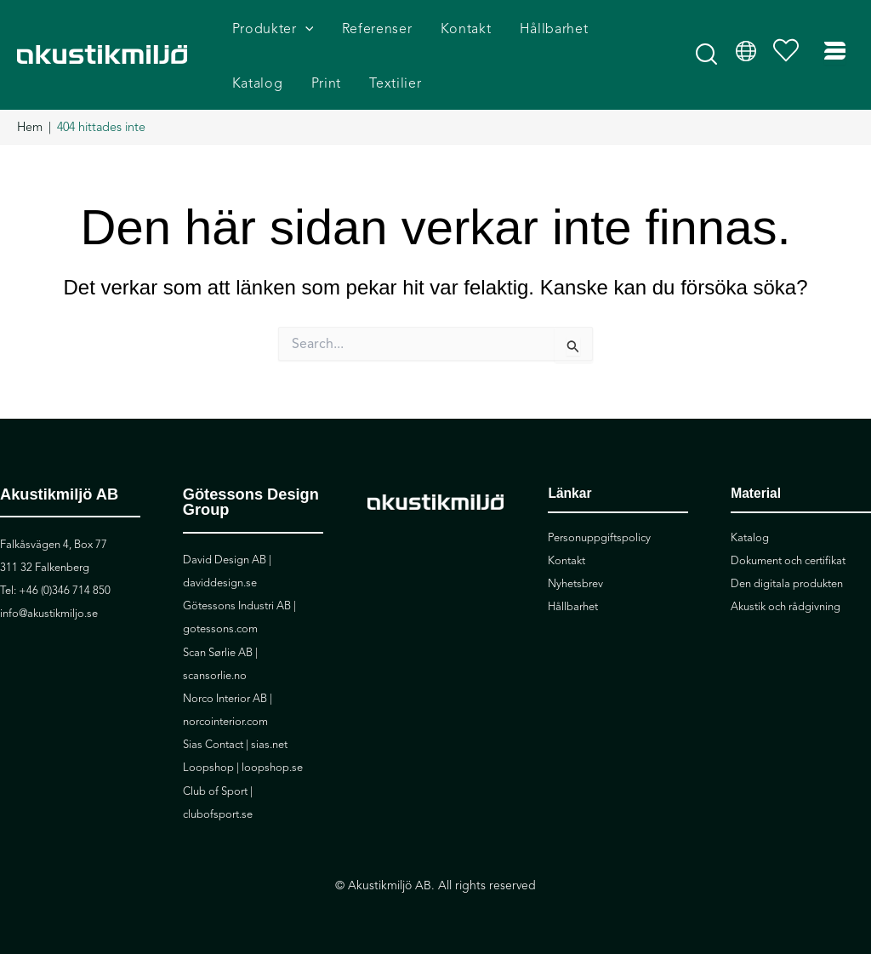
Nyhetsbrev (575, 584)
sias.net (269, 744)
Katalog (750, 538)
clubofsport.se (218, 814)
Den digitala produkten (787, 584)
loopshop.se (272, 767)
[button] (707, 61)
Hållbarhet (573, 607)
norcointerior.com (225, 721)
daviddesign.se (220, 583)
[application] (304, 30)
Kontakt (566, 561)
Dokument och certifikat (788, 561)
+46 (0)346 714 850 (65, 590)
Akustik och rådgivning (785, 607)
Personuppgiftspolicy (599, 538)
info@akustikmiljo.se (49, 613)
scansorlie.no (215, 676)
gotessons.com (220, 629)
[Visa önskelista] (790, 56)
